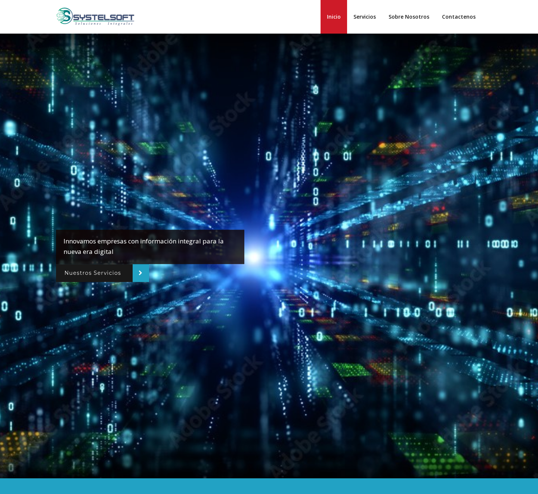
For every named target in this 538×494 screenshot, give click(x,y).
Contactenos (459, 16)
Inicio (334, 16)
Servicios (364, 16)
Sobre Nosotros (409, 16)
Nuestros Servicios (92, 273)
